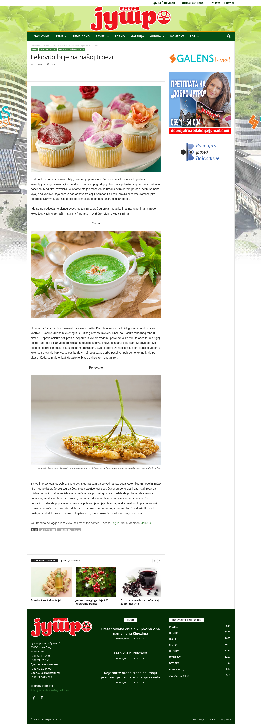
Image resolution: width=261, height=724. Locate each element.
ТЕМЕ (46, 45)
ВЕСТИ (173, 632)
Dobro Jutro (122, 638)
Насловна (35, 45)
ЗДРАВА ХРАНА (60, 45)
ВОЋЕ (173, 638)
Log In (115, 523)
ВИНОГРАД (176, 669)
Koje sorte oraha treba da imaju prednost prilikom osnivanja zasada (130, 674)
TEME (61, 36)
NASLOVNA (42, 36)
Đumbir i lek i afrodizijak (46, 600)
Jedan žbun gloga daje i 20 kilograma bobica (92, 601)
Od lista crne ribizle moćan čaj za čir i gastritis (140, 601)
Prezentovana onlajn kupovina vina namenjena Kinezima (130, 631)
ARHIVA (157, 36)
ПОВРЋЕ (175, 657)
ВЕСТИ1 (174, 651)
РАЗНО (173, 626)
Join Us (146, 523)
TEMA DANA (81, 36)
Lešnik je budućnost (130, 653)
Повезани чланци (44, 560)
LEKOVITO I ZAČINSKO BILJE (71, 49)
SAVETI (102, 36)
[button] (228, 36)
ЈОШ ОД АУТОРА (70, 560)
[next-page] (159, 561)
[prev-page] (154, 561)
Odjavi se (226, 719)
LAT (194, 36)
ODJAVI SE (229, 2)
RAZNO (120, 36)
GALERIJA (137, 36)
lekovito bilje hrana (69, 530)
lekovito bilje (48, 530)
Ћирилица (198, 719)
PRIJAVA (215, 2)
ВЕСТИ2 (174, 663)
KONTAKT (177, 36)
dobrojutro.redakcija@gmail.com (50, 690)
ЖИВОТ (174, 645)
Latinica (212, 719)
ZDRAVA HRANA (48, 49)
